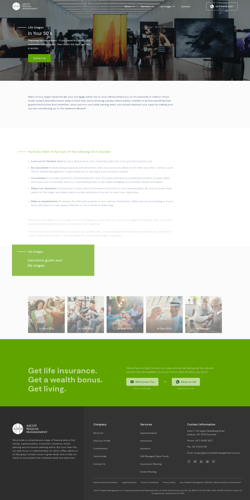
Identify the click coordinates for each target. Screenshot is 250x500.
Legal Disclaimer (129, 482)
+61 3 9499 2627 (204, 440)
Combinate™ (235, 482)
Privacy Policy (169, 482)
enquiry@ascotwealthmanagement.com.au (217, 452)
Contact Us (39, 58)
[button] (129, 6)
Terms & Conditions (150, 482)
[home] (24, 6)
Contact (185, 6)
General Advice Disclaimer (105, 482)
